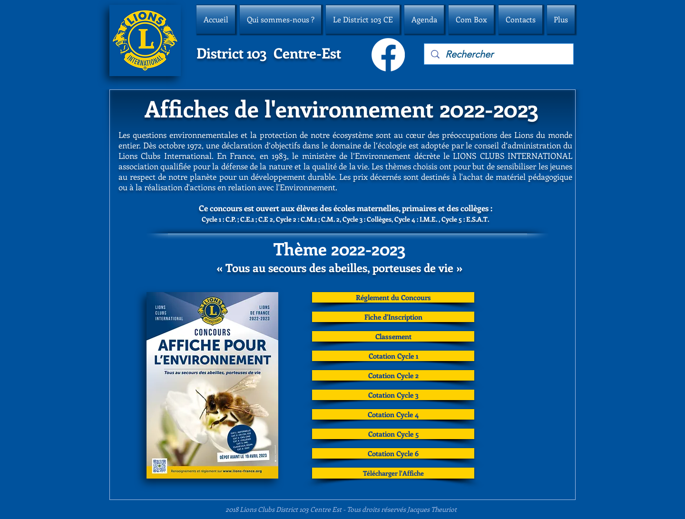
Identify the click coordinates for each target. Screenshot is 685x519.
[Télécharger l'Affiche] (393, 473)
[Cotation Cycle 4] (393, 414)
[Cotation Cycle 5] (393, 434)
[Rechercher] (499, 54)
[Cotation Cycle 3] (393, 395)
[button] (280, 19)
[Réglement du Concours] (393, 297)
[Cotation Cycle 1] (393, 356)
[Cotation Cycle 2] (393, 375)
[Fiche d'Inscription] (393, 317)
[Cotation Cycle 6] (393, 453)
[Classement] (393, 336)
